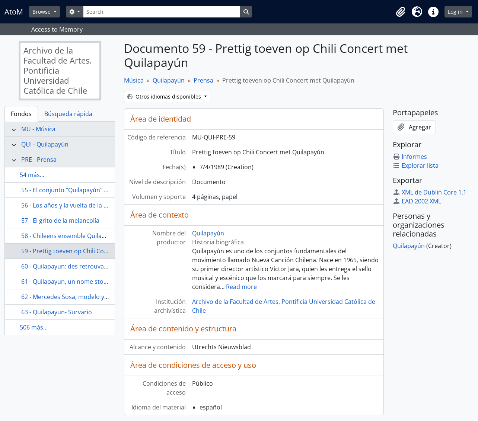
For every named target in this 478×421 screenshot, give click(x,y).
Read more (241, 287)
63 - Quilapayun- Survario (56, 312)
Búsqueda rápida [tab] (68, 114)
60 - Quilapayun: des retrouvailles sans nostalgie (88, 266)
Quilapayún (169, 80)
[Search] (161, 11)
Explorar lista (416, 165)
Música (134, 80)
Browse (42, 11)
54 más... (32, 175)
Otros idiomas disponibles (165, 96)
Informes (410, 156)
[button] (400, 12)
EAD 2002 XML (417, 201)
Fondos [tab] (21, 114)
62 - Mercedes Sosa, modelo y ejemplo (74, 297)
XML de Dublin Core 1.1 (429, 192)
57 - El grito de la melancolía (60, 220)
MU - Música (38, 129)
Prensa (203, 80)
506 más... (34, 327)
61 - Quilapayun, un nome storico (67, 281)
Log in (456, 11)
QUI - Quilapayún (44, 144)
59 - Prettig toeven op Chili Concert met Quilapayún (93, 251)
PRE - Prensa (39, 159)
